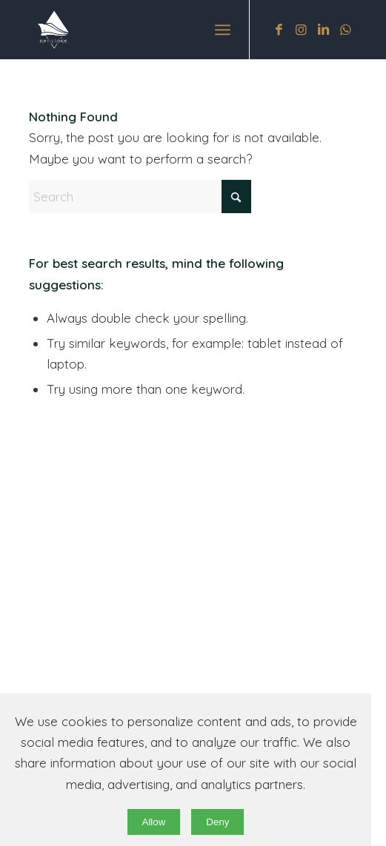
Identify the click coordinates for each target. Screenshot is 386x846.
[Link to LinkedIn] (324, 30)
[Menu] (222, 29)
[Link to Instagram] (301, 30)
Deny (217, 821)
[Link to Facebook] (279, 30)
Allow (154, 821)
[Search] (140, 196)
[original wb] (160, 29)
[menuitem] (222, 29)
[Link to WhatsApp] (346, 30)
